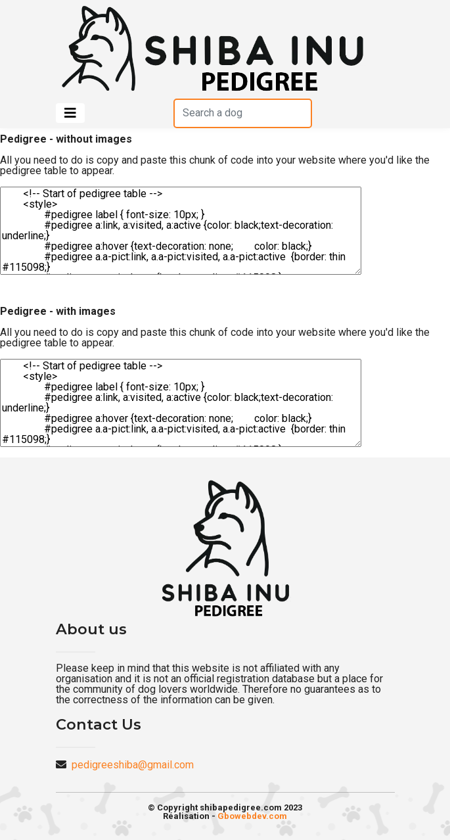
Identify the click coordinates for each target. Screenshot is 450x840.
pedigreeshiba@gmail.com (133, 764)
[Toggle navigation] (70, 113)
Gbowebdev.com (252, 816)
